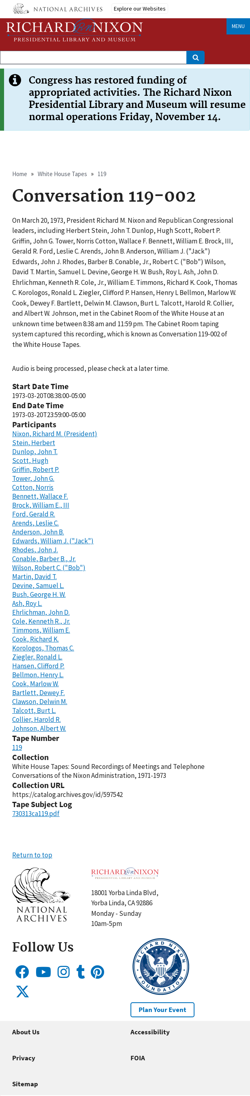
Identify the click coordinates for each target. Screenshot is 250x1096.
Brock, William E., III (40, 505)
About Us (26, 1031)
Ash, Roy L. (27, 603)
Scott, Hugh (30, 460)
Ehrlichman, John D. (41, 612)
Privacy (23, 1057)
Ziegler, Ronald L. (37, 656)
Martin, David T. (34, 576)
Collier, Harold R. (36, 719)
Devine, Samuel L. (38, 585)
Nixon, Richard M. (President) (54, 433)
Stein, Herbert (33, 442)
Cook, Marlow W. (35, 683)
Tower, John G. (33, 478)
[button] (41, 919)
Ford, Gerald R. (33, 514)
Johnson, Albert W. (39, 728)
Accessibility (150, 1031)
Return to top (32, 855)
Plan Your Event (162, 1009)
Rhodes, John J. (35, 549)
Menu (238, 26)
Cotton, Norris (32, 487)
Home (19, 174)
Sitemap (25, 1083)
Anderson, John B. (38, 532)
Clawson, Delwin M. (39, 701)
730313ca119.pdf (36, 813)
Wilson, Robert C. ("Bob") (48, 567)
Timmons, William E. (41, 630)
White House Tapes (62, 174)
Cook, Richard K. (35, 639)
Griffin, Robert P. (35, 469)
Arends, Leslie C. (35, 523)
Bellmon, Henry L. (38, 674)
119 (102, 174)
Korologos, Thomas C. (43, 648)
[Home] (74, 29)
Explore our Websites (140, 8)
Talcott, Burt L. (34, 710)
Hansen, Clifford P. (38, 665)
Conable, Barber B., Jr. (44, 558)
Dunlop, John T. (35, 451)
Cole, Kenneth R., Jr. (41, 621)
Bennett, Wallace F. (40, 496)
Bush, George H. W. (39, 594)
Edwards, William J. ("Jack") (53, 540)
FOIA (137, 1057)
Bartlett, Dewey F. (38, 692)
